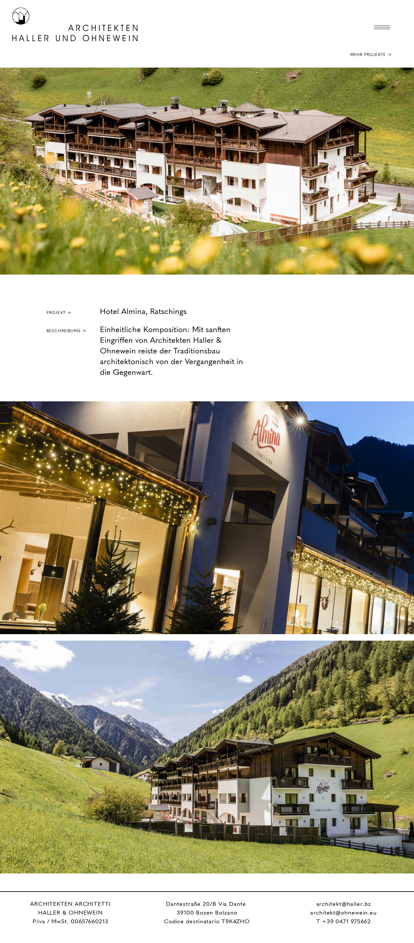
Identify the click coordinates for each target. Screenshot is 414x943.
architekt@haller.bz (343, 904)
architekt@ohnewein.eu (343, 913)
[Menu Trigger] (382, 27)
